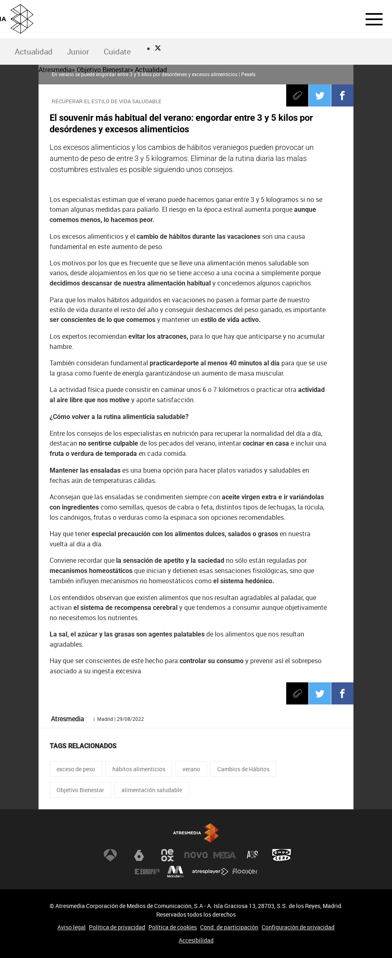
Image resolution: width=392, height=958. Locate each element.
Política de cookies (172, 927)
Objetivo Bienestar (80, 790)
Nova (196, 855)
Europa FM (147, 871)
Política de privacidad (117, 927)
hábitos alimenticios (138, 769)
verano (191, 769)
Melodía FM (175, 871)
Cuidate (117, 51)
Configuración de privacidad (298, 927)
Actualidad (33, 51)
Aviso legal (71, 927)
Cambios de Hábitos (243, 769)
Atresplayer (210, 871)
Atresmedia (196, 833)
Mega (224, 855)
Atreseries (253, 855)
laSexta (139, 855)
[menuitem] (33, 52)
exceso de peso (76, 769)
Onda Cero (281, 855)
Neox (167, 855)
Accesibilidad (196, 940)
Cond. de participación (229, 927)
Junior (78, 51)
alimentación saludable (151, 790)
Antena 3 (110, 855)
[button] (369, 19)
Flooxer (244, 871)
